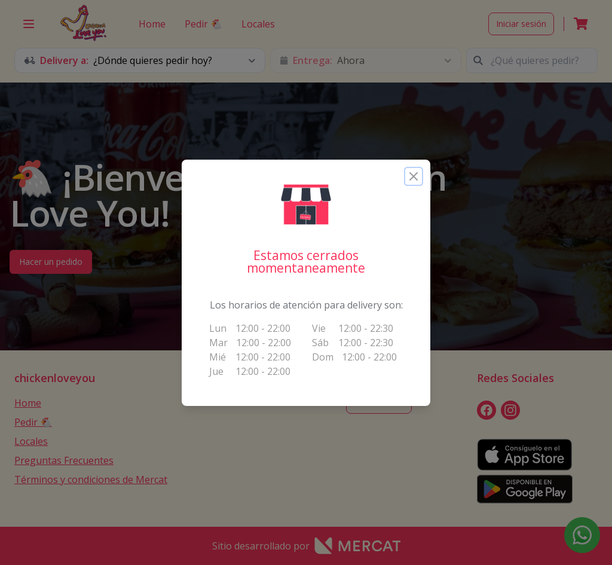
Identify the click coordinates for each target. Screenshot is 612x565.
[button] (306, 204)
